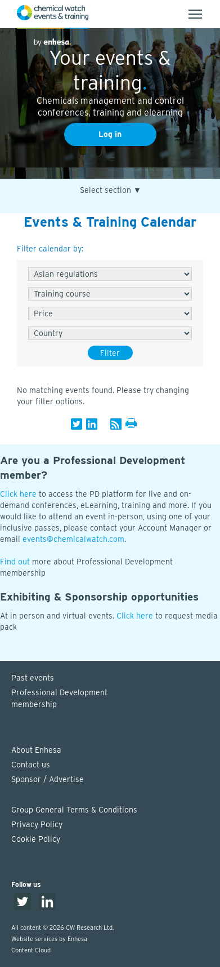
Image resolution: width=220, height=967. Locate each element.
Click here (18, 493)
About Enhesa (36, 749)
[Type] (110, 294)
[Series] (110, 274)
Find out (15, 561)
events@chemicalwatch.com (73, 539)
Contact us (30, 764)
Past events (32, 677)
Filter (110, 352)
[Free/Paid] (110, 313)
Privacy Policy (36, 824)
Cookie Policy (35, 839)
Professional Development (115, 699)
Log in (110, 134)
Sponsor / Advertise (47, 779)
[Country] (110, 333)
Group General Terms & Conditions (74, 809)
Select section (110, 190)
